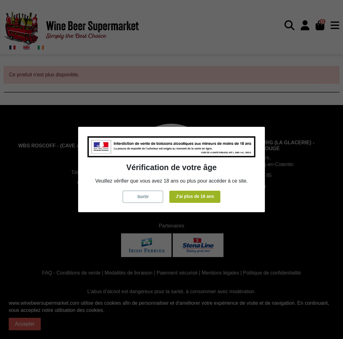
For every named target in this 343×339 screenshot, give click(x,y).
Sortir (143, 196)
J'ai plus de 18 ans (195, 196)
